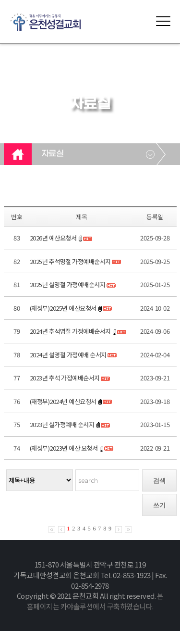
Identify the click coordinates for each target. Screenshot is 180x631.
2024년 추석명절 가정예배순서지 (70, 331)
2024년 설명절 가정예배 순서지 (68, 354)
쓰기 (159, 505)
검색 (159, 480)
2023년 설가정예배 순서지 (62, 424)
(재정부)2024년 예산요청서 (63, 401)
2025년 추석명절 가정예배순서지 (70, 261)
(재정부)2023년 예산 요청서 (64, 448)
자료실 (52, 154)
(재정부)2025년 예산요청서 (63, 308)
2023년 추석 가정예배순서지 (65, 377)
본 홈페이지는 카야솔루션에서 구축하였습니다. (95, 601)
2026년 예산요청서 (53, 237)
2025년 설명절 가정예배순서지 (68, 284)
